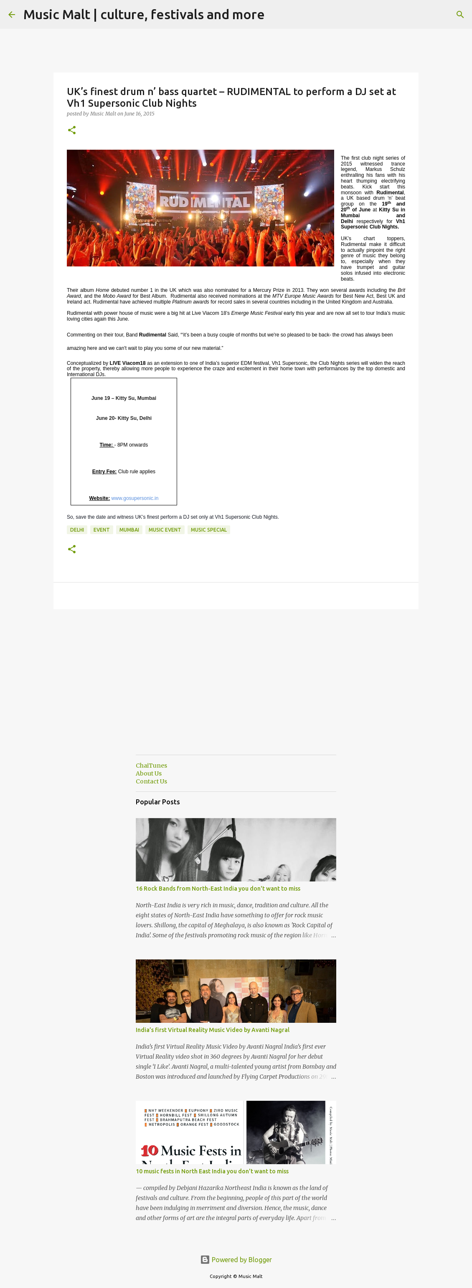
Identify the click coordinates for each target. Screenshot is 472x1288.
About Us (149, 773)
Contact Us (151, 781)
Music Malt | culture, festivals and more (144, 14)
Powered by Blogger (236, 1259)
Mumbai (129, 529)
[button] (72, 130)
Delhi (77, 529)
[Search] (277, 15)
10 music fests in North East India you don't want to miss (212, 1171)
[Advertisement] (236, 690)
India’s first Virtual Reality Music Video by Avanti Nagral (212, 1030)
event (102, 529)
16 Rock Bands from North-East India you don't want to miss (218, 888)
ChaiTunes (151, 765)
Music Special (209, 529)
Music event (165, 529)
